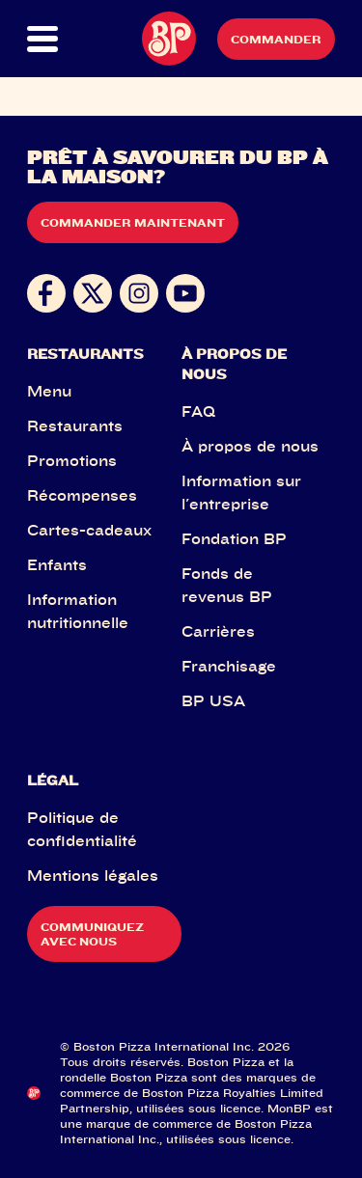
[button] (42, 39)
